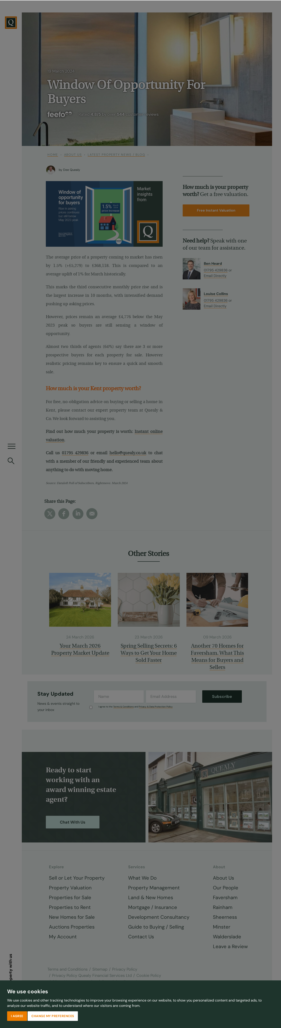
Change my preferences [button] (52, 1016)
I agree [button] (17, 1016)
